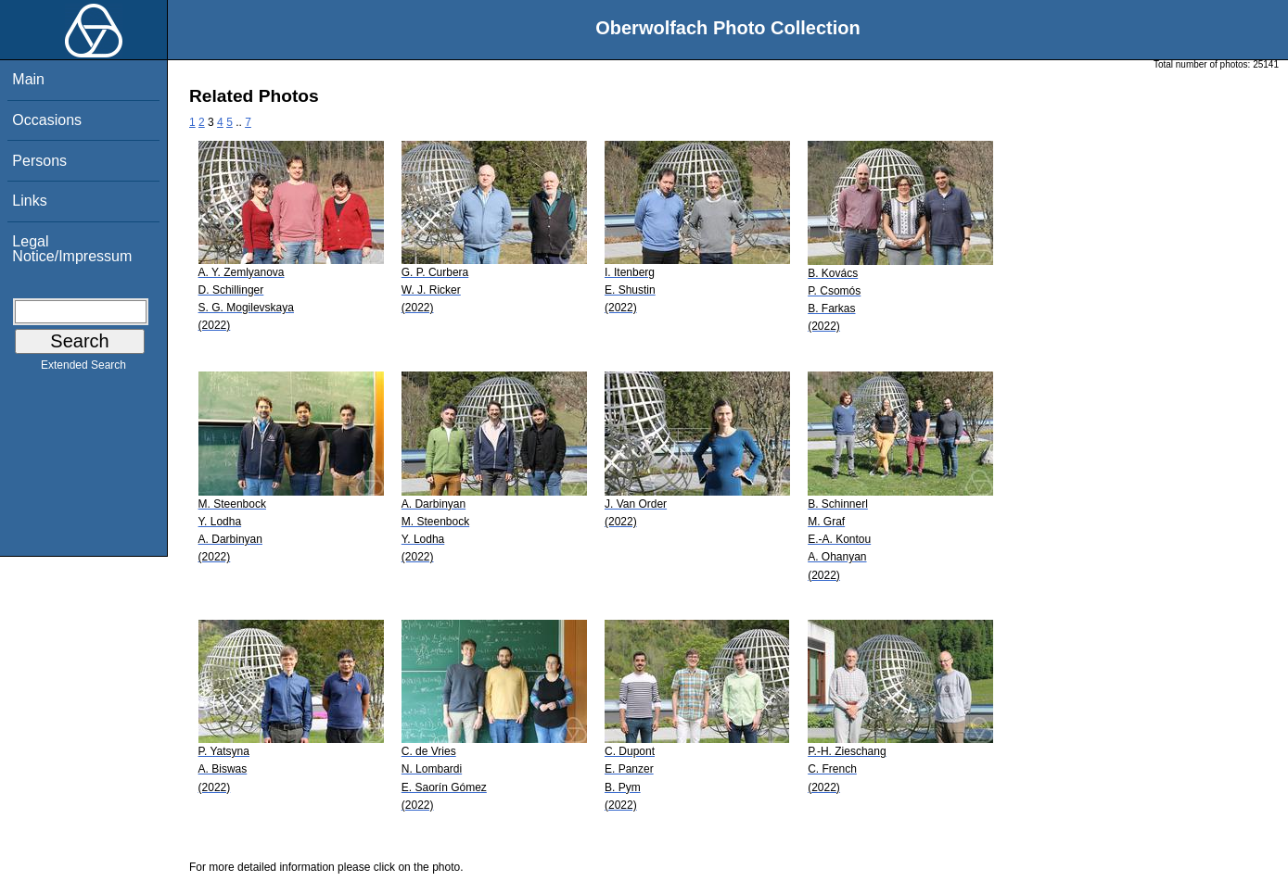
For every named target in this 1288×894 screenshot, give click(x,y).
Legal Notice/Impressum (72, 248)
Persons (39, 161)
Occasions (47, 120)
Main (28, 79)
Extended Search (83, 368)
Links (29, 200)
